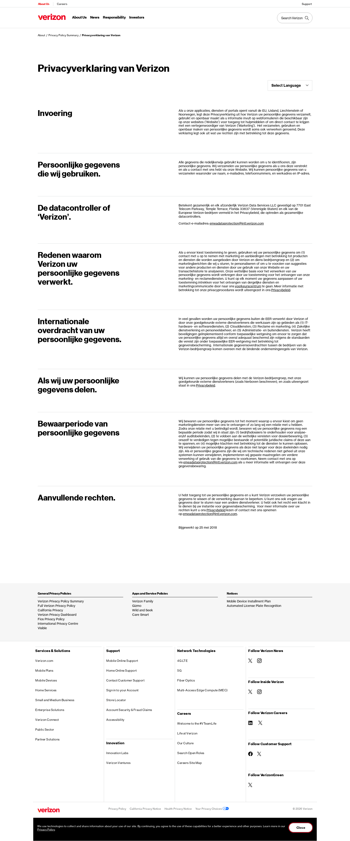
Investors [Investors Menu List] (136, 17)
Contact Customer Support (125, 678)
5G (179, 668)
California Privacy (50, 608)
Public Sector (44, 727)
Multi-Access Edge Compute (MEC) (202, 688)
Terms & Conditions (120, 817)
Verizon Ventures (118, 760)
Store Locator (116, 698)
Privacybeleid (280, 288)
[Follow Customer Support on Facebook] (250, 751)
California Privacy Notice (145, 806)
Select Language (289, 83)
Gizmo (136, 603)
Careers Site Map (189, 760)
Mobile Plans (44, 668)
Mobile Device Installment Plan (249, 599)
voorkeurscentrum (248, 284)
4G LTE (182, 658)
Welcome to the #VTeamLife (197, 721)
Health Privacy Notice (178, 806)
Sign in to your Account (122, 688)
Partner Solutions (47, 737)
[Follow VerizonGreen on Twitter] (250, 782)
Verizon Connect (47, 717)
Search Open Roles (190, 751)
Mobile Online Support (122, 658)
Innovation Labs (117, 751)
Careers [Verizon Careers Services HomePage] (61, 3)
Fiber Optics (186, 678)
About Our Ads (230, 817)
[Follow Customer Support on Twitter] (259, 751)
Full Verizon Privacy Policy (56, 603)
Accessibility (115, 717)
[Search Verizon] (295, 17)
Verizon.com (44, 658)
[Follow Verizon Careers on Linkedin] (251, 720)
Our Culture (185, 741)
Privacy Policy (117, 806)
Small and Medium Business (55, 698)
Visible (42, 626)
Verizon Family (142, 599)
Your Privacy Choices (212, 806)
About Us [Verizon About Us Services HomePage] (43, 3)
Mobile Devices (46, 678)
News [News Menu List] (94, 17)
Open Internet (164, 817)
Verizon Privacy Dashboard (57, 612)
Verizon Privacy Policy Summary (61, 599)
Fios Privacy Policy (51, 617)
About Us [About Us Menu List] (79, 17)
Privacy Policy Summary (63, 33)
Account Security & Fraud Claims (129, 707)
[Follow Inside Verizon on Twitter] (250, 689)
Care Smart (140, 612)
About (41, 33)
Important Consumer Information (196, 817)
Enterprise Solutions (49, 707)
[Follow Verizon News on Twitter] (250, 658)
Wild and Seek (142, 608)
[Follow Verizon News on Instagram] (259, 658)
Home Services (46, 688)
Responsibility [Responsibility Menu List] (113, 17)
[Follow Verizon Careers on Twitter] (260, 720)
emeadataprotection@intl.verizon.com (237, 221)
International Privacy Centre (58, 621)
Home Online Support (121, 668)
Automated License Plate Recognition (254, 603)
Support (307, 3)
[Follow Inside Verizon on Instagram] (259, 689)
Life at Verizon (187, 731)
